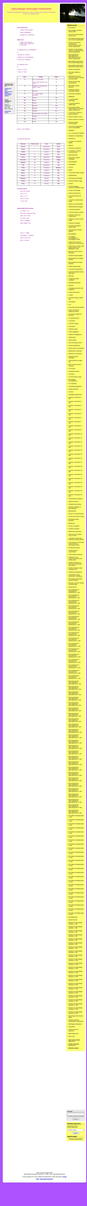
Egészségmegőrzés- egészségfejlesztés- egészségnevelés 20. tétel (75, 785)
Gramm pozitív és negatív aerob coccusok (75, 535)
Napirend (71, 145)
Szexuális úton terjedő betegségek (74, 158)
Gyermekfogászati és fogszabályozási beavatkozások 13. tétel (74, 656)
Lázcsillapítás (72, 301)
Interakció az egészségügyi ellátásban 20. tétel (75, 1000)
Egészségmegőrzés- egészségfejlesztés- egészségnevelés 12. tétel (75, 742)
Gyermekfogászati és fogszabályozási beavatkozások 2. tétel (74, 596)
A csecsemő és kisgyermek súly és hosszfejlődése (75, 127)
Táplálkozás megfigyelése (75, 334)
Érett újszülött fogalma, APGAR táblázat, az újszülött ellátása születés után (76, 109)
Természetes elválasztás (75, 93)
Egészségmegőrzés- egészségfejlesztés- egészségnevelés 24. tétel (75, 806)
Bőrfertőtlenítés (72, 511)
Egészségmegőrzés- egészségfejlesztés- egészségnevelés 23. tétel (75, 801)
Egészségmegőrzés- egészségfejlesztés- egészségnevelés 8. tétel (75, 720)
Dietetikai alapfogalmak (74, 69)
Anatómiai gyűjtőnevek (74, 345)
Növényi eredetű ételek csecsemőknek (74, 82)
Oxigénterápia (72, 337)
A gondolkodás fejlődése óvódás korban (75, 226)
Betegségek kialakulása (74, 282)
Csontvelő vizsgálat (73, 323)
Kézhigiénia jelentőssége (75, 504)
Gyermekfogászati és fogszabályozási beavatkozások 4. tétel (74, 607)
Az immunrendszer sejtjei (75, 376)
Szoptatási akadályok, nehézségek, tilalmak (74, 90)
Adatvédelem (72, 1026)
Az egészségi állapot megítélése (74, 279)
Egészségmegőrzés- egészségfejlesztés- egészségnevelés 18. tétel (75, 774)
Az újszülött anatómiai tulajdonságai (74, 104)
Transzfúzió (71, 374)
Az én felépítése (73, 383)
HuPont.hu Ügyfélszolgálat (75, 1139)
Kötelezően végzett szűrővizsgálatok (73, 123)
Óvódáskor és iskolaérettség (76, 136)
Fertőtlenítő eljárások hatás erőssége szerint (75, 568)
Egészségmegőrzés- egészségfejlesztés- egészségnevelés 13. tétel (75, 747)
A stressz (71, 167)
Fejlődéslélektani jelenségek (76, 206)
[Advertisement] (9, 51)
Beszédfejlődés (72, 234)
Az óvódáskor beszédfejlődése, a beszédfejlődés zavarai (74, 238)
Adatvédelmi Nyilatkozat (46, 1179)
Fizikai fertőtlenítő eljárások (75, 554)
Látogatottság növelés (8, 112)
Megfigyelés (72, 96)
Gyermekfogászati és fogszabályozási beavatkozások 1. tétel (74, 591)
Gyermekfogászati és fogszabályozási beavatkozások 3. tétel (74, 602)
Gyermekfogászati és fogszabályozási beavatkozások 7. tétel (74, 623)
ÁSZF (37, 1179)
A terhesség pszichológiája (75, 178)
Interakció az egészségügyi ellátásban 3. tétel (75, 931)
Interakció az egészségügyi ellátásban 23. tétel (75, 1012)
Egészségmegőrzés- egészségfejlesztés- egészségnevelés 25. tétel (75, 812)
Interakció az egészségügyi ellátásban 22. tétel (75, 1008)
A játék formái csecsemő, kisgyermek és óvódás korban (76, 242)
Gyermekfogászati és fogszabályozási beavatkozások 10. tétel (74, 639)
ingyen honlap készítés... (8, 95)
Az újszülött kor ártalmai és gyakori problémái (75, 113)
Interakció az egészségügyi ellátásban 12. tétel (75, 968)
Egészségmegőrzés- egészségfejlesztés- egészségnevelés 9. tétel (75, 726)
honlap (64, 1176)
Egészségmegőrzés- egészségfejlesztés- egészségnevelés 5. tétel (75, 704)
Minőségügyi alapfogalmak (75, 1024)
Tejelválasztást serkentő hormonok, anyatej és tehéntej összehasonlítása (76, 78)
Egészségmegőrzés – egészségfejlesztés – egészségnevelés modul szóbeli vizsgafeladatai (75, 56)
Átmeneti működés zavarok (75, 116)
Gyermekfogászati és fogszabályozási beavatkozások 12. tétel (74, 650)
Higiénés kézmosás (73, 501)
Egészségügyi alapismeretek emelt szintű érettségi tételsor (76, 62)
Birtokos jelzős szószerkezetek (76, 348)
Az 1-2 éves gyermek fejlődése (76, 133)
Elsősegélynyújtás (73, 917)
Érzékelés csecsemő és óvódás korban (74, 215)
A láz (70, 304)
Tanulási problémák (73, 389)
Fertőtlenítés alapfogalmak (75, 572)
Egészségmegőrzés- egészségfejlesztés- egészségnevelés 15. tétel (75, 758)
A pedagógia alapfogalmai (75, 386)
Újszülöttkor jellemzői (74, 371)
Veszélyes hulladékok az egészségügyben (75, 507)
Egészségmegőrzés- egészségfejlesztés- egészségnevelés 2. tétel (75, 688)
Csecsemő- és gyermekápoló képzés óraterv (76, 35)
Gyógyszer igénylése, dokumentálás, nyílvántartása (76, 1020)
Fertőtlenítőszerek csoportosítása (73, 551)
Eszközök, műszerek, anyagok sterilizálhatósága (76, 583)
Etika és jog (71, 1036)
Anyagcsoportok (73, 587)
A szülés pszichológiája (74, 190)
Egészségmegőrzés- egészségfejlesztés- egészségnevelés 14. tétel (75, 752)
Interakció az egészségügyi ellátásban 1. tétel (75, 923)
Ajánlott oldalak (72, 340)
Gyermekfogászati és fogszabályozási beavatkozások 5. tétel (74, 613)
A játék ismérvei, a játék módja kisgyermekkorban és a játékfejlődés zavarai (76, 247)
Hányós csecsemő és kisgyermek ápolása (74, 310)
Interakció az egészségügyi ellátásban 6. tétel (75, 943)
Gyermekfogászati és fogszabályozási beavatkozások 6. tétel (74, 618)
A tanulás (71, 391)
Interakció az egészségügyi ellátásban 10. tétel (75, 959)
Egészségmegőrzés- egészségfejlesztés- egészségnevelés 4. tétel (75, 699)
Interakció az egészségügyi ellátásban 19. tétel (75, 996)
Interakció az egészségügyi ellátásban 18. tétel (75, 992)
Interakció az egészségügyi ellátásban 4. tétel (75, 935)
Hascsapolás (72, 326)
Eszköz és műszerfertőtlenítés (76, 513)
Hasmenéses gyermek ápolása (76, 307)
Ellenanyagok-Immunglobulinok (73, 380)
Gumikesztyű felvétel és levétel (76, 516)
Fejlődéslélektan (73, 175)
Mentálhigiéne (72, 164)
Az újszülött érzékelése (74, 209)
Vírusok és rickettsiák (74, 526)
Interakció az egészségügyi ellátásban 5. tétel (75, 939)
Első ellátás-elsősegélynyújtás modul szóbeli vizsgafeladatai (76, 39)
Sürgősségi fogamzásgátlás (75, 255)
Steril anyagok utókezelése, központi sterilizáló (75, 579)
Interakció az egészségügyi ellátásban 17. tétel (75, 988)
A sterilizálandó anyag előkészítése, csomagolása (75, 575)
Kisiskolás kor (72, 138)
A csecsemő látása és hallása (76, 212)
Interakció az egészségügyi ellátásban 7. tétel (75, 947)
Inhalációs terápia (73, 329)
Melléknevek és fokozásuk (75, 351)
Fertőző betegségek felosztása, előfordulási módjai (76, 187)
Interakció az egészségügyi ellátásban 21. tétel (75, 1004)
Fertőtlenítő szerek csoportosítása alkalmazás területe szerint (75, 559)
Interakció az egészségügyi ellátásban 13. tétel (75, 972)
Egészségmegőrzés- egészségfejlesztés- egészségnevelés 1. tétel (75, 682)
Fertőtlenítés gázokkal (74, 547)
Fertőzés (71, 183)
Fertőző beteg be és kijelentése (74, 1030)
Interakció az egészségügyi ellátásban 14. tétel (75, 976)
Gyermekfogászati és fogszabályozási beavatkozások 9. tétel (74, 634)
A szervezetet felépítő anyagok (76, 172)
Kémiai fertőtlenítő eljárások (76, 498)
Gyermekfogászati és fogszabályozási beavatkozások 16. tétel (74, 672)
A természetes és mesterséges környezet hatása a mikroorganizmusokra (76, 544)
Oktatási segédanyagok (74, 266)
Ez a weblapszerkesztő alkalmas (8, 91)
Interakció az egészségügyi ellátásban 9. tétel (75, 955)
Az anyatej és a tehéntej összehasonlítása (75, 151)
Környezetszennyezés (74, 292)
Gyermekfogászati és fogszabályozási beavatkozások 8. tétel (74, 629)
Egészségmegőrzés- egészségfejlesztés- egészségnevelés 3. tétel (75, 693)
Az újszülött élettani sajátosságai (73, 100)
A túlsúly (71, 295)
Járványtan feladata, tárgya (75, 181)
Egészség (71, 276)
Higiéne (70, 170)
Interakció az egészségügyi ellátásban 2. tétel (75, 927)
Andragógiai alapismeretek (75, 394)
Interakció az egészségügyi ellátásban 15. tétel (75, 980)
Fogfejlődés (71, 130)
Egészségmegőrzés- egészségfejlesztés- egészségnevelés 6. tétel (75, 709)
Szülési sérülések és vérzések (76, 119)
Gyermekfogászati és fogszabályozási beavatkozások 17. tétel (74, 677)
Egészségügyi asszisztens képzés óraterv (75, 31)
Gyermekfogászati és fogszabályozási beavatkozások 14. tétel (74, 661)
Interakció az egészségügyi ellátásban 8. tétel (75, 951)
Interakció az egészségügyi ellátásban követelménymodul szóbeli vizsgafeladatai (76, 51)
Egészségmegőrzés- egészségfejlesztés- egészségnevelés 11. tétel (75, 736)
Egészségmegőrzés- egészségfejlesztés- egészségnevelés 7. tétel (75, 715)
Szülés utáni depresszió (75, 193)
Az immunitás (72, 368)
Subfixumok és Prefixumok (75, 353)
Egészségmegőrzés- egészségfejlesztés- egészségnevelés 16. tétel (75, 763)
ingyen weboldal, (8, 93)
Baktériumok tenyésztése (75, 531)
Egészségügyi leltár (73, 1033)
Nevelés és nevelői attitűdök (76, 204)
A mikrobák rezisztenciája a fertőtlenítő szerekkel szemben (76, 539)
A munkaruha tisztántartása (75, 269)
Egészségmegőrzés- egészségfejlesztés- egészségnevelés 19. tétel (75, 779)
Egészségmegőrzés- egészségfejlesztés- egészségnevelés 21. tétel (75, 790)
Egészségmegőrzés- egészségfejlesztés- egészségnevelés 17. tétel (75, 769)
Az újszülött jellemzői (74, 318)
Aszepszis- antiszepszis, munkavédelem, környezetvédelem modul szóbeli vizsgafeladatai (75, 44)
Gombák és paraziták (74, 528)
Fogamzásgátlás (73, 161)
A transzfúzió (72, 321)
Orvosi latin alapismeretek (75, 342)
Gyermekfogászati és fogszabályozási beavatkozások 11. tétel (74, 645)
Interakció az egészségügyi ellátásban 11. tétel (75, 964)
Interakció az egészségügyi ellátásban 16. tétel (75, 984)
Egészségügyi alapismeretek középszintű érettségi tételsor (76, 66)
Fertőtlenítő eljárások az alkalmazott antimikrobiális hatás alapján (75, 564)
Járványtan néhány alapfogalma (73, 357)
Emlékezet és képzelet (74, 223)
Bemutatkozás (72, 27)
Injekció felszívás (73, 920)
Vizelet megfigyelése (74, 331)
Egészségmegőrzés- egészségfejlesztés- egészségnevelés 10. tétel (75, 731)
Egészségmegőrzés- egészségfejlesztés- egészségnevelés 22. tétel (75, 795)
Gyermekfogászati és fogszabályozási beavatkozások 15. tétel (74, 666)
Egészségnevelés (73, 155)
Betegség (71, 285)
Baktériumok (72, 523)
